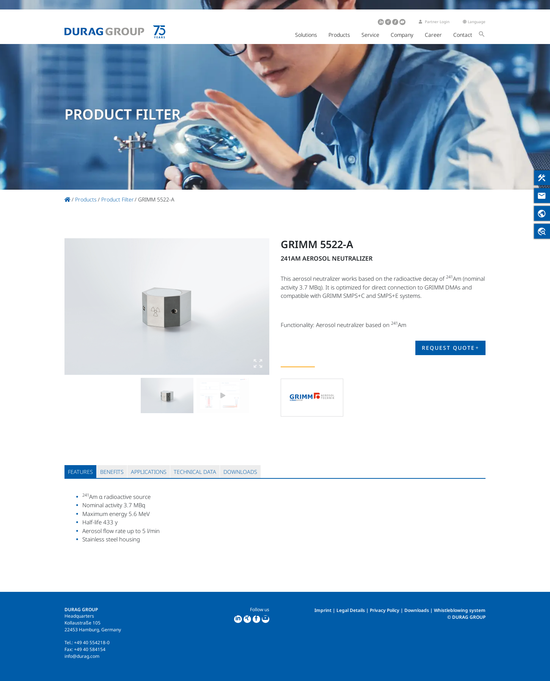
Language (474, 21)
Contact (462, 34)
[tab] (80, 471)
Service (370, 34)
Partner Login (434, 21)
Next (256, 306)
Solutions (306, 34)
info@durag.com (81, 656)
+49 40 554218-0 (92, 642)
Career (433, 34)
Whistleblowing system (460, 610)
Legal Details (350, 610)
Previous (78, 306)
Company (402, 34)
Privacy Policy (384, 610)
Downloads (416, 610)
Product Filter (117, 199)
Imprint (323, 610)
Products (339, 34)
